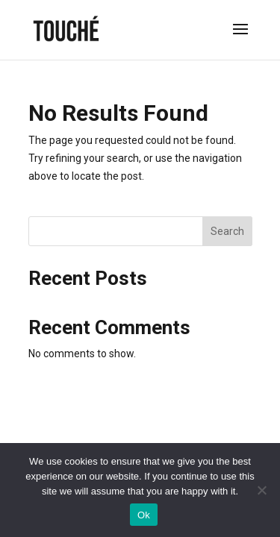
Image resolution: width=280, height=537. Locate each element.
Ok (143, 515)
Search (227, 231)
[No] (261, 490)
